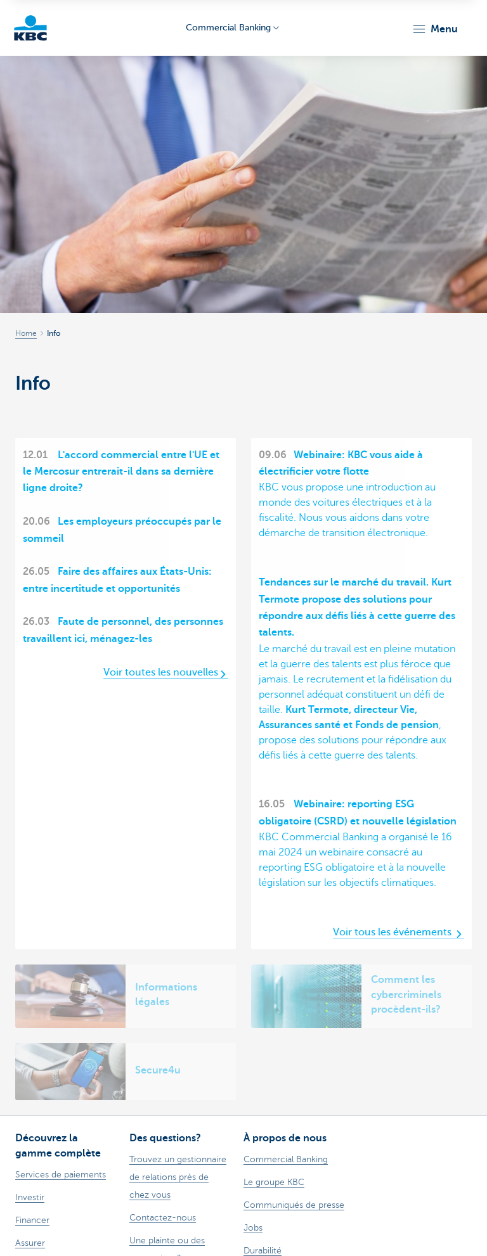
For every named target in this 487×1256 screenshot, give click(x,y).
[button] (435, 29)
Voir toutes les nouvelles (165, 673)
